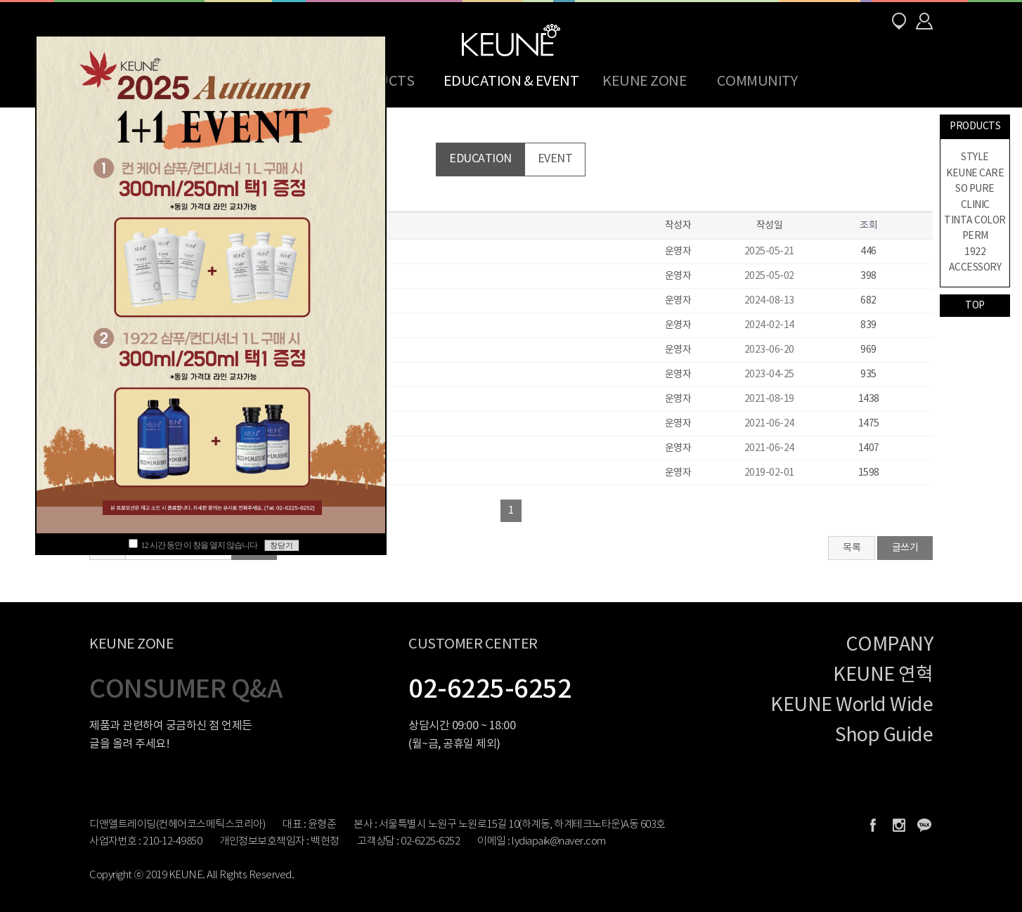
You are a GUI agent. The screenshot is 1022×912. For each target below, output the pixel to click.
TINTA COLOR (975, 220)
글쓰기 (905, 548)
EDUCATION (480, 158)
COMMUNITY (757, 82)
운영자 (678, 251)
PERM (975, 236)
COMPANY (889, 645)
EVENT (555, 158)
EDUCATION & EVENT (511, 82)
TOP (975, 305)
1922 (974, 252)
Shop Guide (884, 735)
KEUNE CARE (975, 173)
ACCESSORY (975, 267)
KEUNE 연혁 (883, 675)
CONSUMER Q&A (185, 690)
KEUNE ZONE (644, 82)
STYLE (975, 157)
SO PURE (975, 189)
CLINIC (975, 205)
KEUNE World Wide (851, 705)
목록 (851, 548)
